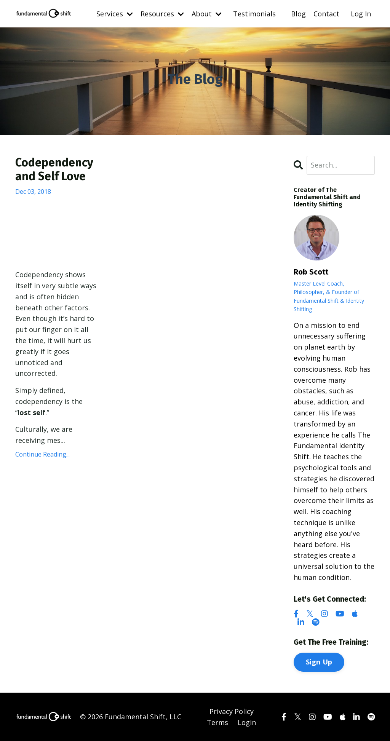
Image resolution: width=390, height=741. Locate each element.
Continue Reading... (42, 454)
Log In (361, 13)
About (207, 13)
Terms (217, 722)
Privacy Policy (231, 711)
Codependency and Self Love (54, 169)
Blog (298, 13)
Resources (162, 13)
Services (114, 13)
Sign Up (319, 661)
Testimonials (254, 13)
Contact (326, 13)
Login (247, 722)
